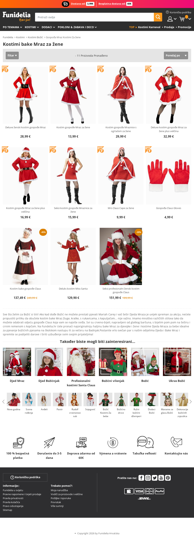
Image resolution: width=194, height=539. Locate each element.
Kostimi (30, 27)
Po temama (11, 27)
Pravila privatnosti (13, 498)
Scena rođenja (29, 411)
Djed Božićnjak (48, 381)
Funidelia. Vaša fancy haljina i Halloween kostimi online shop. (16, 17)
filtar (11, 55)
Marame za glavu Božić (167, 411)
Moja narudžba (59, 490)
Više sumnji (57, 506)
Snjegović (90, 409)
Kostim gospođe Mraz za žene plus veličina (25, 210)
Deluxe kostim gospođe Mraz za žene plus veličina (169, 129)
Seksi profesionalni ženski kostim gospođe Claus (120, 290)
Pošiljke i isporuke (61, 498)
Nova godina (13, 409)
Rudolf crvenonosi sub (75, 413)
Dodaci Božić (151, 411)
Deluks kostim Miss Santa (73, 288)
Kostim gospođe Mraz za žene (73, 127)
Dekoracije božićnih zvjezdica (182, 413)
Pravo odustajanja (13, 506)
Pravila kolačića (11, 502)
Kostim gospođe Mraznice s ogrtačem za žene (121, 129)
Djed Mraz (17, 381)
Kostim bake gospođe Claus (25, 288)
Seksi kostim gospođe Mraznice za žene (73, 210)
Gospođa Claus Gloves (168, 208)
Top (132, 27)
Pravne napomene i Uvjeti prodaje (22, 494)
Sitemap (7, 510)
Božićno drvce (121, 411)
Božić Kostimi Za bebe (105, 413)
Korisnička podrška (25, 477)
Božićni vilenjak (113, 381)
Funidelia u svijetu (13, 490)
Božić (145, 381)
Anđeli (44, 409)
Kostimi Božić (35, 37)
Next (190, 402)
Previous (3, 402)
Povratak (56, 502)
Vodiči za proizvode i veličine (67, 494)
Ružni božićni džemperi (136, 413)
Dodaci (47, 27)
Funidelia (8, 37)
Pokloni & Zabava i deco (76, 27)
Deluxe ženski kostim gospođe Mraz (25, 127)
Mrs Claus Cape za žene (121, 208)
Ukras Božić (177, 381)
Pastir (60, 409)
